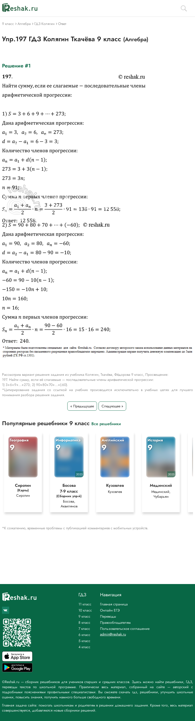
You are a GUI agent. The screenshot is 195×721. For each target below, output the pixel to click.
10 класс (85, 610)
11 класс (84, 604)
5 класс (84, 640)
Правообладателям (115, 622)
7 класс (84, 628)
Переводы (108, 616)
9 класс (84, 616)
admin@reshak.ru (113, 634)
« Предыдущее (82, 406)
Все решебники (106, 423)
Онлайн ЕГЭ (110, 610)
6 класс (84, 634)
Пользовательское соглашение (125, 628)
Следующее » (112, 406)
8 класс (84, 622)
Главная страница (114, 604)
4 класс (84, 646)
